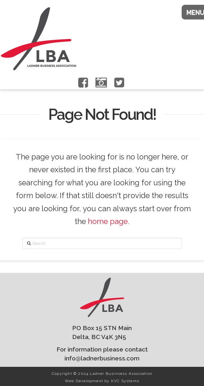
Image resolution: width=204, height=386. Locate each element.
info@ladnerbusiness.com (102, 358)
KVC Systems (125, 381)
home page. (108, 221)
